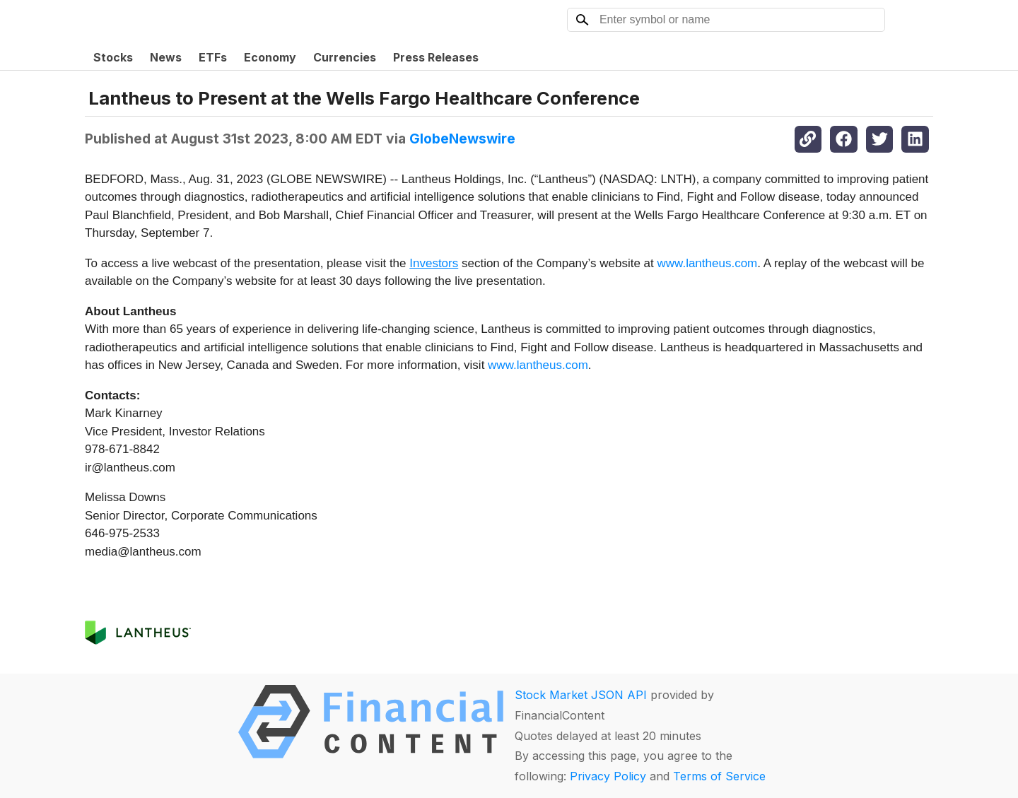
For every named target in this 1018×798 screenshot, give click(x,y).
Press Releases (436, 57)
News (166, 57)
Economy (270, 57)
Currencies (344, 57)
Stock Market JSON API (581, 695)
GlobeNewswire (462, 138)
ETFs (213, 57)
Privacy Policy (608, 776)
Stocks (113, 57)
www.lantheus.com (707, 263)
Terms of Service (719, 776)
